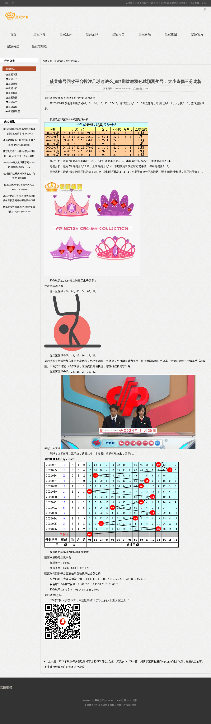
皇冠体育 (49, 98)
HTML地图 (132, 700)
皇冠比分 (66, 34)
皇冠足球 (92, 34)
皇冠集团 (171, 34)
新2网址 (132, 705)
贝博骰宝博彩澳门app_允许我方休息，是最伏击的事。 (172, 661)
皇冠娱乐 (144, 34)
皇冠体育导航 (91, 705)
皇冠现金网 (113, 705)
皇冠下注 (39, 34)
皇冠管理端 (39, 46)
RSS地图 (121, 700)
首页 (13, 34)
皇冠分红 (13, 46)
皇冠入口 (118, 34)
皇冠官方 (197, 34)
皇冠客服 (123, 705)
